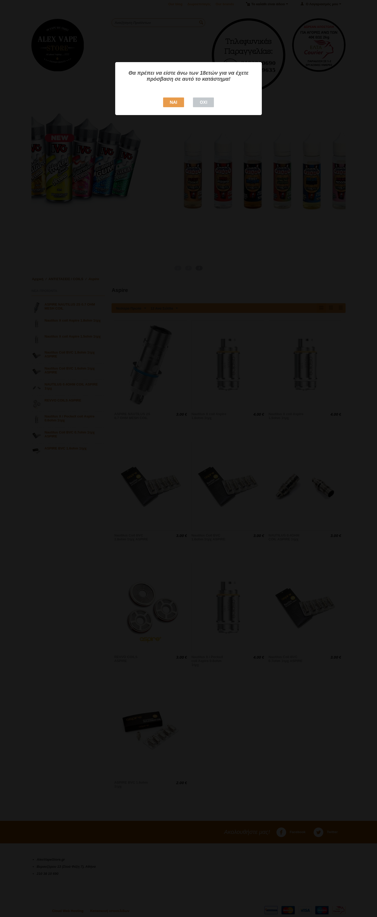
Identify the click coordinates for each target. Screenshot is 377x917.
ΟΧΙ (203, 102)
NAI (173, 102)
